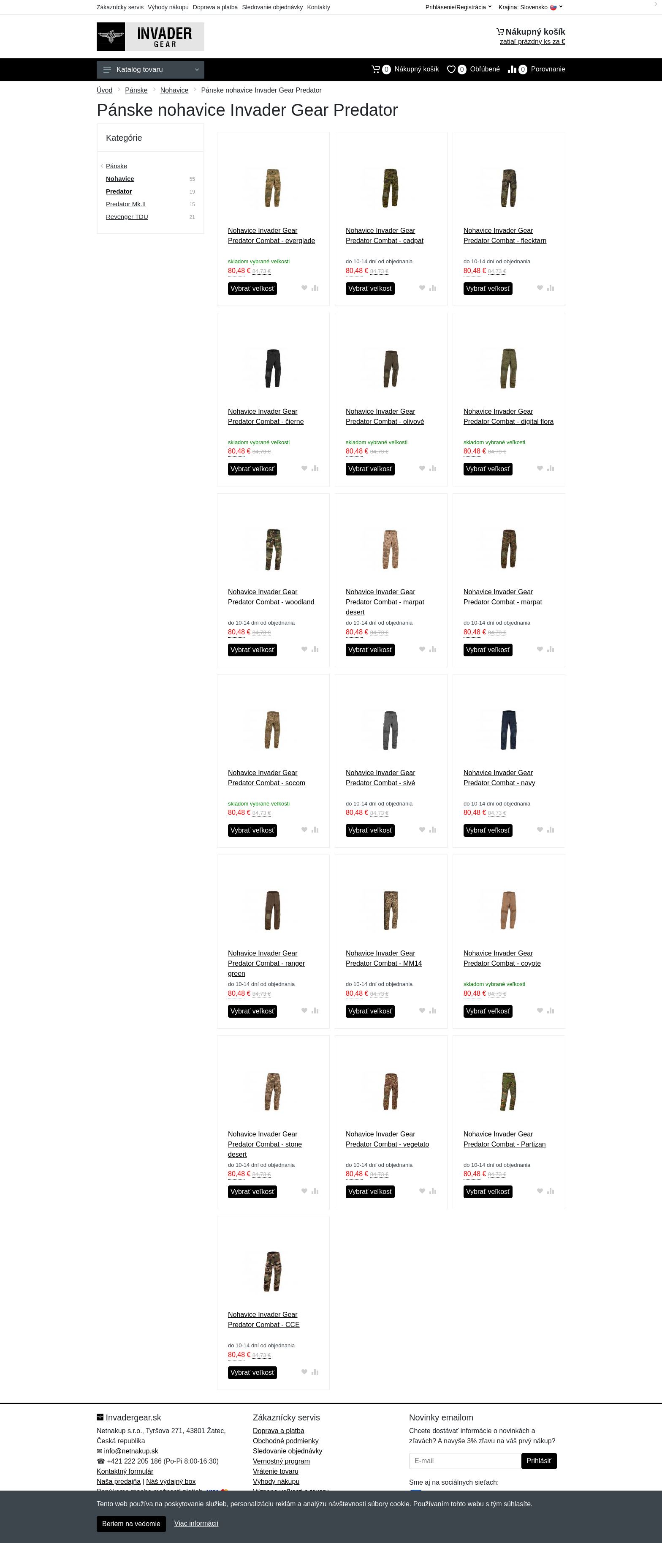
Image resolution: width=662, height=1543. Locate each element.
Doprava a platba (215, 7)
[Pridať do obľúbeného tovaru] (304, 287)
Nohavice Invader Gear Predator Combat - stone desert (265, 1144)
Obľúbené (469, 69)
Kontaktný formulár (125, 1471)
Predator (119, 191)
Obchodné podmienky (286, 1441)
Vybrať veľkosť (252, 288)
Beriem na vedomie (131, 1523)
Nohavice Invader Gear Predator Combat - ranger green (266, 963)
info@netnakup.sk (131, 1451)
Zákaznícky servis (120, 7)
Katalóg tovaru (151, 70)
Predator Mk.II (126, 204)
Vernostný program (281, 1461)
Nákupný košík (401, 69)
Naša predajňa (119, 1481)
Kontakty (318, 7)
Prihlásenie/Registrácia (458, 7)
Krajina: (530, 7)
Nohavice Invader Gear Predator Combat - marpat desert (385, 602)
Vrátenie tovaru (275, 1471)
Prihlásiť (539, 1460)
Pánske (136, 90)
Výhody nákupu (168, 7)
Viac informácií (196, 1523)
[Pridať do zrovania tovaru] (315, 287)
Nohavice (174, 90)
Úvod (104, 90)
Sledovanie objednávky (272, 7)
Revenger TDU (127, 216)
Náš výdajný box (170, 1481)
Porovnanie (532, 69)
